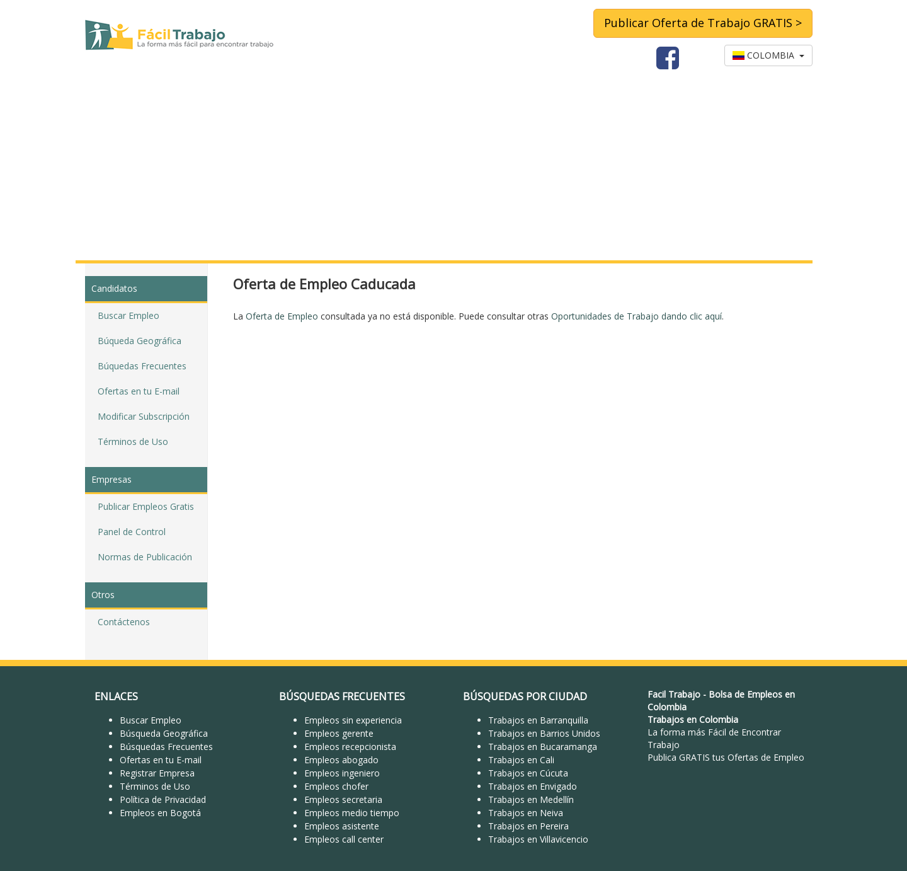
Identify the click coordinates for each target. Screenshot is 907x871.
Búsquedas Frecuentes (166, 747)
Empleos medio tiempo (351, 813)
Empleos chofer (336, 786)
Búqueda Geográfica (139, 341)
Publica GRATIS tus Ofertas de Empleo (725, 757)
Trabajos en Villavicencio (538, 839)
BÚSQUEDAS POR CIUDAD (525, 696)
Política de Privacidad (163, 799)
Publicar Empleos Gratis (146, 506)
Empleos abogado (341, 760)
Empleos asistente (341, 826)
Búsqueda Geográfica (164, 733)
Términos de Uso (133, 441)
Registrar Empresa (157, 773)
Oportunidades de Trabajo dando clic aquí (636, 316)
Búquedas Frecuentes (142, 366)
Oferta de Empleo (282, 316)
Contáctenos (124, 622)
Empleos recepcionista (350, 747)
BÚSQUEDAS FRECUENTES (342, 696)
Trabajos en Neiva (525, 813)
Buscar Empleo (128, 315)
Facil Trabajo (673, 694)
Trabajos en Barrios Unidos (544, 733)
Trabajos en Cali (521, 760)
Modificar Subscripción (144, 416)
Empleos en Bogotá (160, 813)
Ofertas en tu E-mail (139, 391)
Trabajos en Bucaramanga (542, 747)
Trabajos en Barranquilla (538, 720)
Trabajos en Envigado (532, 786)
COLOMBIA (768, 55)
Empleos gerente (339, 733)
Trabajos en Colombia (692, 719)
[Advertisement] (453, 166)
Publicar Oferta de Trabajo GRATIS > (703, 22)
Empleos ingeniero (342, 773)
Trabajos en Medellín (531, 799)
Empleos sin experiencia (353, 720)
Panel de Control (132, 532)
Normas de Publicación (145, 557)
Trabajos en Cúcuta (528, 773)
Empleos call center (344, 839)
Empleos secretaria (343, 799)
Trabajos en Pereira (528, 826)
